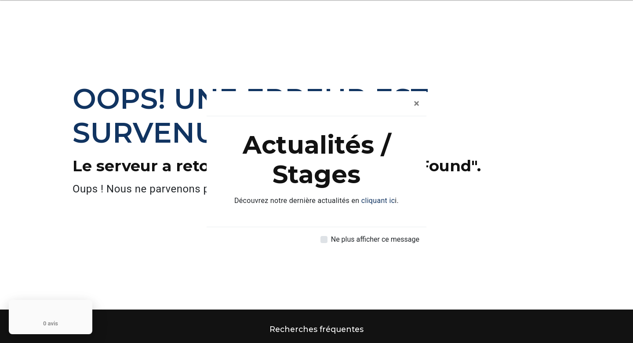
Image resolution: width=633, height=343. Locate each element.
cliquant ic (378, 200)
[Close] (416, 103)
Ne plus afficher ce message (375, 239)
